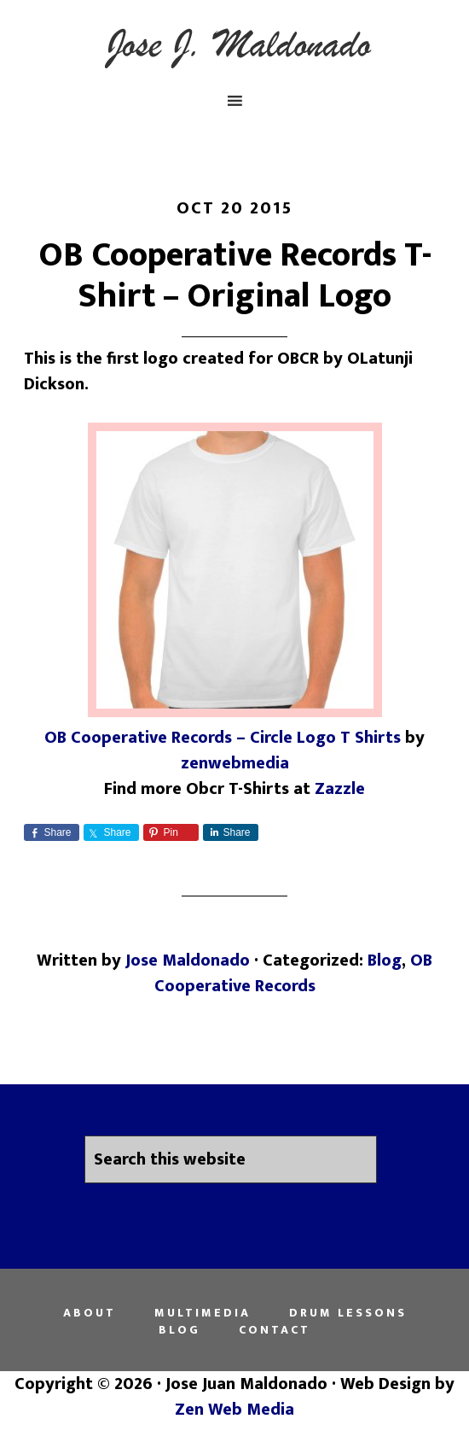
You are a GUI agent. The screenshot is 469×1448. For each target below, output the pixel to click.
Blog (385, 960)
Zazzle (340, 788)
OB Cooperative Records (293, 973)
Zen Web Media (234, 1409)
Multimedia (202, 1313)
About (89, 1313)
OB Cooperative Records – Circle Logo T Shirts (222, 737)
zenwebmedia (235, 763)
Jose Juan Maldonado (235, 45)
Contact (274, 1330)
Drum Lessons (348, 1313)
